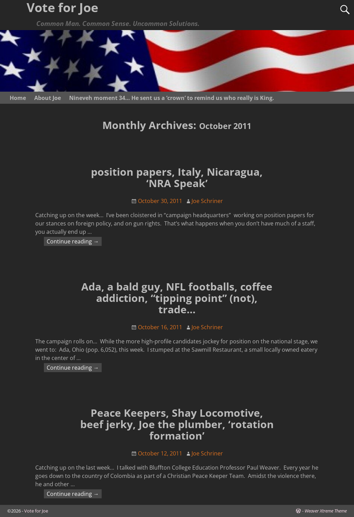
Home (18, 98)
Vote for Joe (36, 511)
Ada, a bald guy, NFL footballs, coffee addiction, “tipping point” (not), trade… (176, 297)
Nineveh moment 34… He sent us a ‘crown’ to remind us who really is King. (171, 98)
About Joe (47, 98)
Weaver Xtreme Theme (326, 511)
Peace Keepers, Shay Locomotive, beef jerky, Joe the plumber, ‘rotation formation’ (177, 424)
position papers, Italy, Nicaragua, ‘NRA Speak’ (177, 177)
